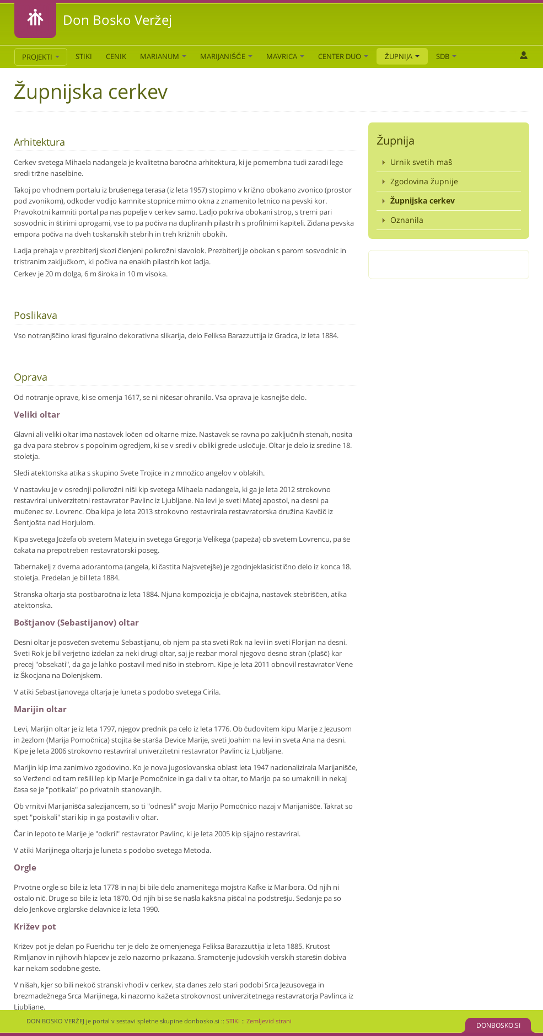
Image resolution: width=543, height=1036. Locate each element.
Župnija (402, 56)
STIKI (84, 56)
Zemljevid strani (269, 1021)
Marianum (163, 56)
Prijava (523, 55)
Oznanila (406, 220)
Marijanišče (226, 56)
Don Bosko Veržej (117, 19)
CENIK (116, 56)
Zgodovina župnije (424, 181)
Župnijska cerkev (422, 200)
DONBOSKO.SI (498, 1025)
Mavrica (285, 56)
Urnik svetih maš (421, 162)
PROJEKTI (41, 57)
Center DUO (343, 56)
